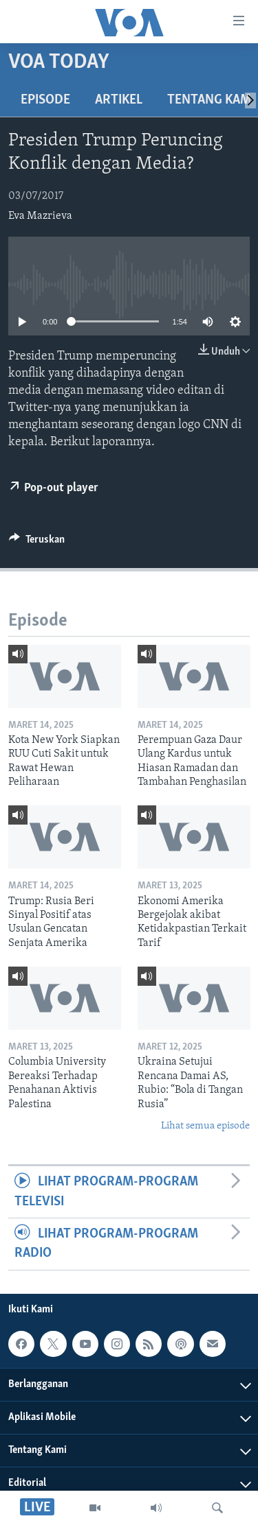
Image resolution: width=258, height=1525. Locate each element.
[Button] (37, 543)
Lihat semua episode (205, 1126)
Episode (45, 100)
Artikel (118, 100)
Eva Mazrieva (40, 216)
